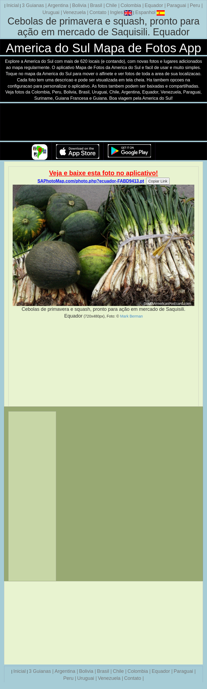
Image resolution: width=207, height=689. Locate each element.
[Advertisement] (103, 363)
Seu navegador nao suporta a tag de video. (103, 122)
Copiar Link (157, 181)
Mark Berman (131, 316)
